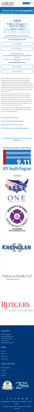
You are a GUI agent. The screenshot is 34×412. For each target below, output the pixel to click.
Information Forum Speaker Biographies (14, 128)
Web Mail (23, 401)
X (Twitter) (3, 373)
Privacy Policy (4, 359)
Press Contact (15, 401)
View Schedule (17, 44)
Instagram (3, 375)
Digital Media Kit (5, 401)
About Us (3, 351)
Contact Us (3, 353)
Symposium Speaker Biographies (12, 121)
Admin (29, 401)
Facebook (3, 370)
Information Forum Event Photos (12, 125)
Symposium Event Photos (9, 118)
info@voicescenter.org (7, 342)
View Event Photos (17, 48)
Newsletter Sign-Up (5, 367)
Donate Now (26, 3)
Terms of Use (4, 356)
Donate (16, 403)
